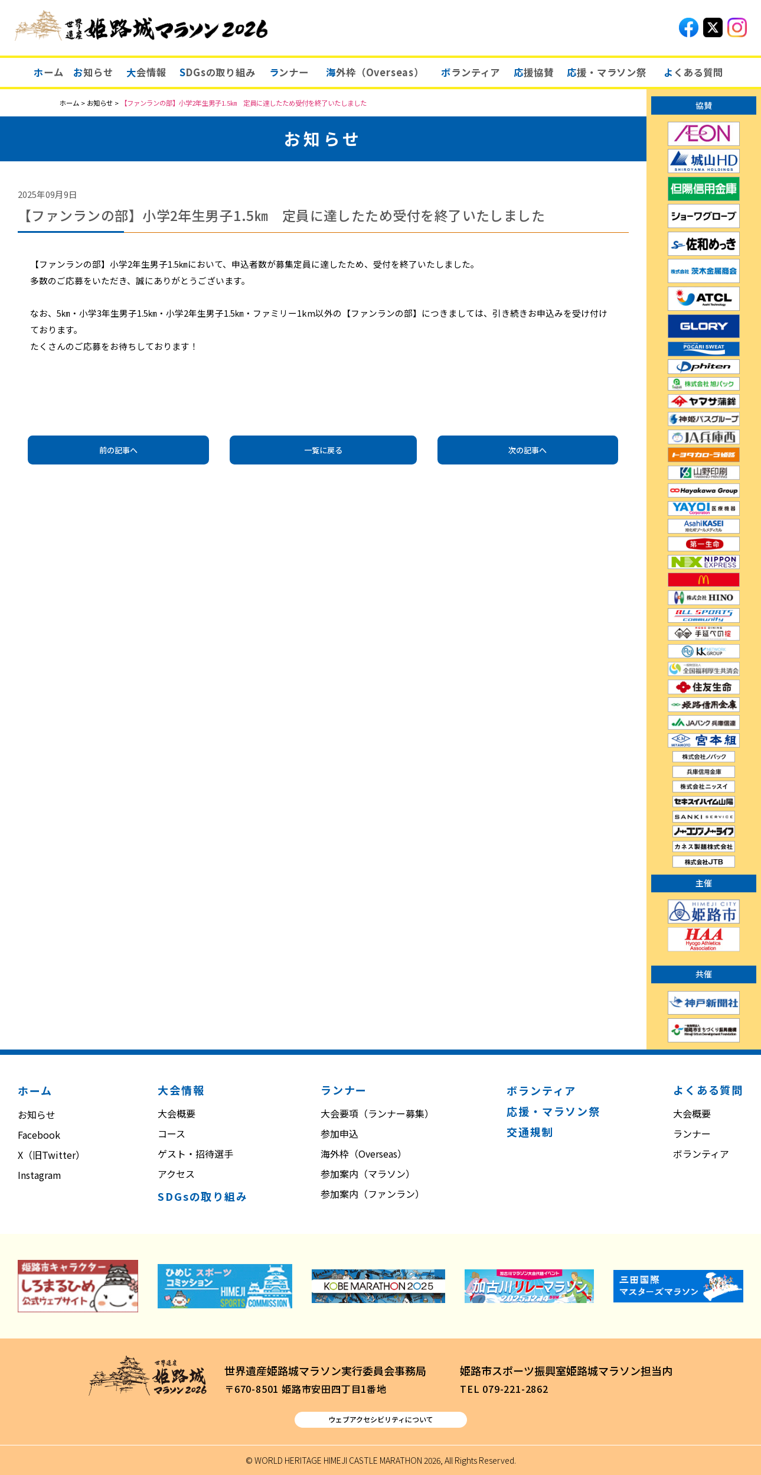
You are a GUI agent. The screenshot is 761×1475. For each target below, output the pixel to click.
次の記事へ (527, 450)
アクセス (176, 1174)
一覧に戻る (323, 450)
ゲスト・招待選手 (195, 1153)
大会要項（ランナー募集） (377, 1113)
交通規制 (530, 1131)
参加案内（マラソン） (368, 1174)
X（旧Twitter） (51, 1155)
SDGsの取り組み (202, 1196)
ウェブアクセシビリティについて (380, 1419)
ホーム (35, 1090)
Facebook (39, 1135)
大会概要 (176, 1113)
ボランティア (541, 1090)
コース (171, 1133)
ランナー (692, 1133)
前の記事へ (118, 450)
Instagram (39, 1175)
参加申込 (339, 1133)
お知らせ (36, 1114)
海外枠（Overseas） (364, 1153)
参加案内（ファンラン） (372, 1194)
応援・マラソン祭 (553, 1111)
